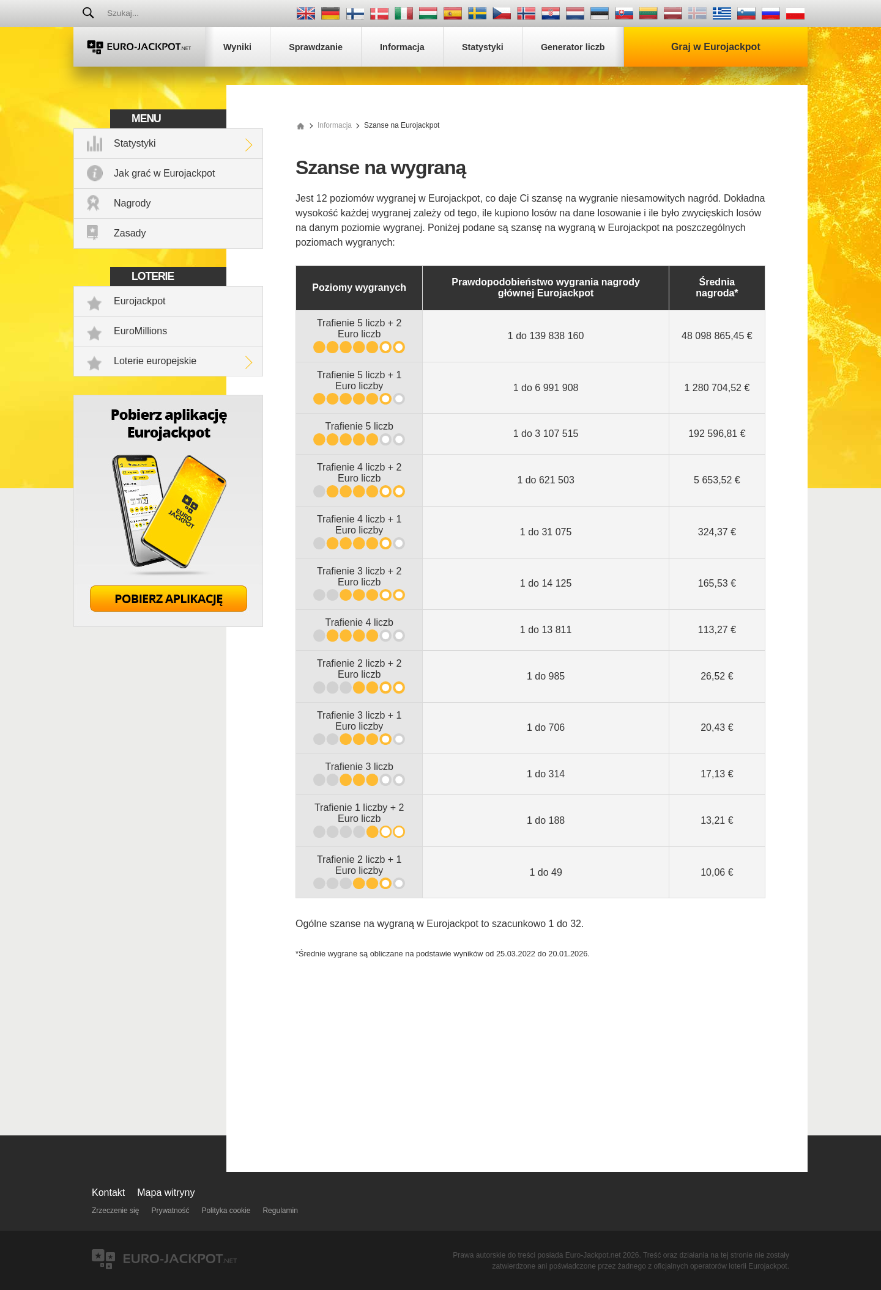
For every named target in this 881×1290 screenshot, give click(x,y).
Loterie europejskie (155, 361)
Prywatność (170, 1210)
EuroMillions (140, 331)
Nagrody (132, 203)
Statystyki (134, 143)
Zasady (130, 233)
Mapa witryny (166, 1192)
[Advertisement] (530, 1062)
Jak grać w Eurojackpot (164, 173)
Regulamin (279, 1210)
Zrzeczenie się (115, 1210)
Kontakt (108, 1192)
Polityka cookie (225, 1210)
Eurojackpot (140, 301)
